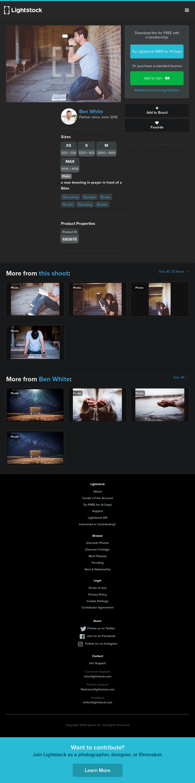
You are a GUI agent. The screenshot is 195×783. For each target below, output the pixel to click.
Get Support (97, 663)
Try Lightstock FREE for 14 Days (157, 51)
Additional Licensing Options (157, 90)
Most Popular (98, 556)
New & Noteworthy (98, 569)
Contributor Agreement (97, 607)
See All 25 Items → (174, 271)
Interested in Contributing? (97, 524)
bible (102, 204)
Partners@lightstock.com (98, 689)
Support (97, 511)
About (97, 491)
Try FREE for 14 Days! (97, 504)
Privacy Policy (97, 594)
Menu (187, 10)
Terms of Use (97, 588)
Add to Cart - (157, 78)
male (68, 204)
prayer (90, 197)
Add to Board (157, 110)
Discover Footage (97, 549)
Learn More (97, 770)
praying (85, 204)
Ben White (91, 111)
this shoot (53, 273)
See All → (181, 377)
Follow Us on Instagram (101, 643)
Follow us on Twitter (101, 628)
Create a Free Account (97, 498)
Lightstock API (97, 517)
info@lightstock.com (97, 676)
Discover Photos (97, 543)
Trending (97, 562)
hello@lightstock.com (97, 702)
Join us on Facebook (101, 636)
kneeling (70, 197)
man (105, 197)
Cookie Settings (97, 601)
